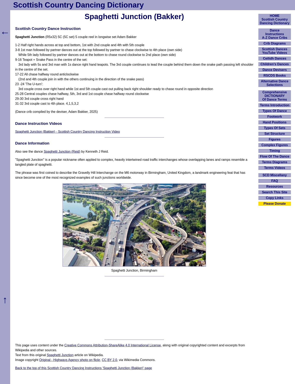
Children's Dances (275, 64)
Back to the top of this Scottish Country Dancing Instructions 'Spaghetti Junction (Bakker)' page (83, 368)
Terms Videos (274, 168)
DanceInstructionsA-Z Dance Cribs (274, 34)
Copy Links (274, 198)
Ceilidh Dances (274, 58)
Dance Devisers (274, 70)
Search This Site (274, 192)
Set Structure (274, 133)
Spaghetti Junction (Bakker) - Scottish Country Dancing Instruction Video (67, 131)
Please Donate (274, 203)
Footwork (274, 116)
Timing (274, 150)
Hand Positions (274, 122)
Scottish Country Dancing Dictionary (78, 5)
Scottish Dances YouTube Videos (274, 50)
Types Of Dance (274, 111)
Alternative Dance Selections (274, 83)
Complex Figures (274, 145)
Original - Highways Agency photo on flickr (69, 360)
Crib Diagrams (274, 43)
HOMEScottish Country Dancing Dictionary (275, 19)
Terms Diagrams (274, 162)
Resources (274, 186)
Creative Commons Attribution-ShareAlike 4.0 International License (112, 345)
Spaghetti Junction (60, 355)
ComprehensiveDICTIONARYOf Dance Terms (274, 95)
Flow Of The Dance (274, 156)
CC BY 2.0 (109, 360)
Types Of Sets (274, 128)
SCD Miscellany (274, 175)
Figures (275, 139)
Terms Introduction (275, 105)
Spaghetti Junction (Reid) (62, 151)
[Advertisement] (134, 308)
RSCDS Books (274, 75)
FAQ (274, 181)
